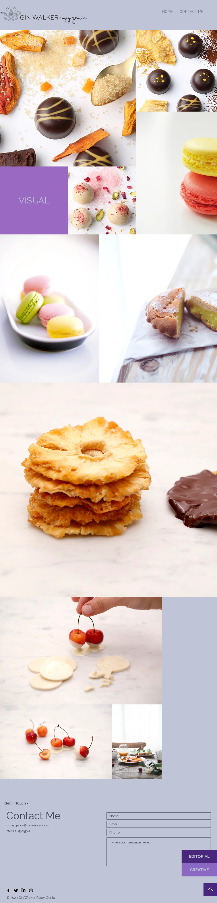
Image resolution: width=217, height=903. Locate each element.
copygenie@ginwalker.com (27, 825)
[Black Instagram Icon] (31, 890)
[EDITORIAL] (199, 856)
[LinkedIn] (23, 890)
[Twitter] (16, 890)
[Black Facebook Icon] (8, 890)
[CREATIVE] (199, 869)
